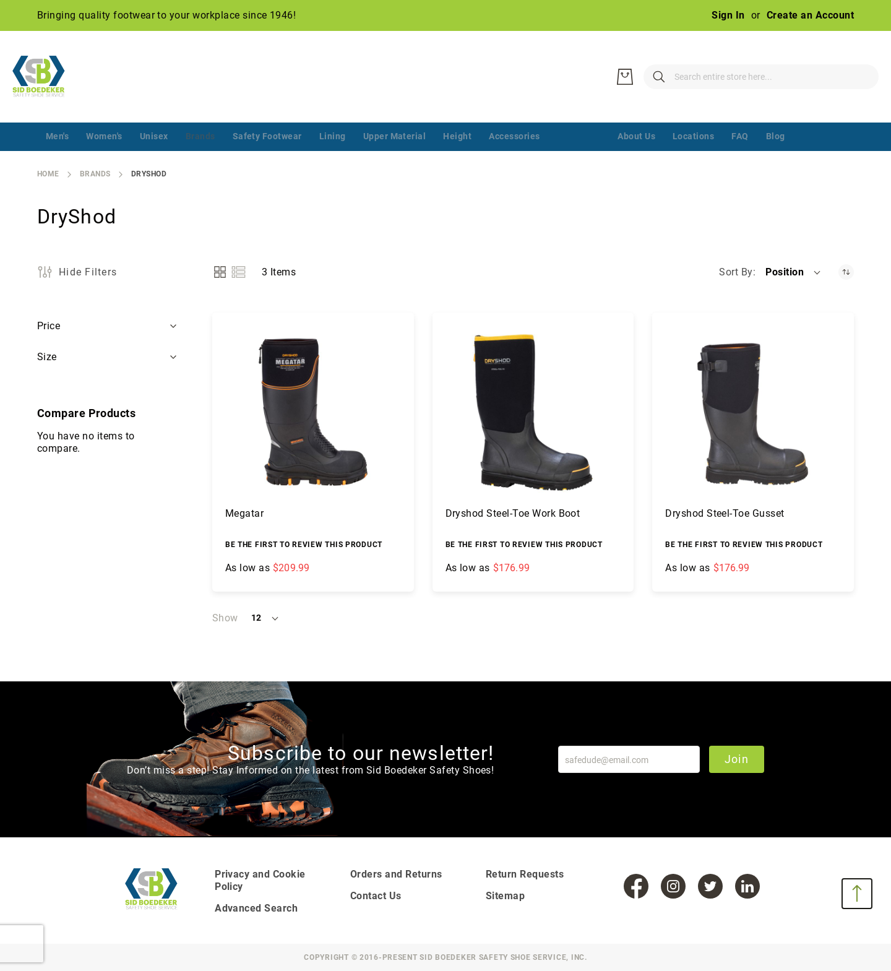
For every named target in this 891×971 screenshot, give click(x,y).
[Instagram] (673, 886)
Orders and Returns (396, 874)
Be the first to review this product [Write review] (303, 544)
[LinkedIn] (747, 886)
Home (48, 174)
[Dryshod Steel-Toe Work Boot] (533, 413)
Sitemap (505, 896)
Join (737, 759)
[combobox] (699, 76)
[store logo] (46, 77)
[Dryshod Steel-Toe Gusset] (753, 413)
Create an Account (810, 15)
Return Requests (525, 874)
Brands (95, 174)
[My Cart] (860, 76)
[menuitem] (57, 137)
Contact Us (376, 896)
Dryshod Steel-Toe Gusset (725, 513)
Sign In (728, 15)
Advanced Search (256, 908)
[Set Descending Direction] (846, 272)
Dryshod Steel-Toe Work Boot (513, 513)
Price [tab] (48, 326)
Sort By (735, 272)
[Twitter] (710, 886)
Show (225, 618)
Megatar (244, 513)
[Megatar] (313, 413)
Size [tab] (48, 357)
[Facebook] (636, 886)
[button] (794, 272)
